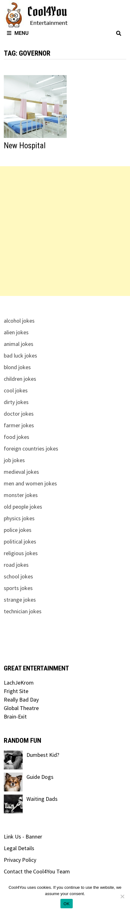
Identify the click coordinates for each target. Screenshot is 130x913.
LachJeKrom (19, 682)
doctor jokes (19, 413)
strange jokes (20, 599)
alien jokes (16, 332)
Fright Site (16, 691)
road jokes (16, 564)
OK (67, 903)
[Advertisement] (65, 231)
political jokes (20, 541)
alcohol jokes (19, 320)
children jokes (20, 378)
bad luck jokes (20, 355)
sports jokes (18, 588)
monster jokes (21, 495)
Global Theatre (21, 708)
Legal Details (19, 848)
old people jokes (23, 506)
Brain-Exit (15, 716)
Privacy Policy (20, 859)
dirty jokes (16, 402)
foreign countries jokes (31, 448)
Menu (18, 33)
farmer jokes (19, 425)
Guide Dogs (40, 776)
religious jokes (21, 553)
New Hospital (25, 145)
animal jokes (18, 343)
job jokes (14, 460)
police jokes (17, 529)
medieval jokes (21, 471)
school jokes (18, 576)
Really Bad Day (21, 699)
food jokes (16, 436)
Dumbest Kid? (42, 754)
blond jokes (17, 367)
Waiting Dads (42, 798)
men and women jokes (30, 483)
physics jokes (19, 518)
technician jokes (23, 611)
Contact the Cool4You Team (37, 871)
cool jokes (16, 390)
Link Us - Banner (23, 836)
